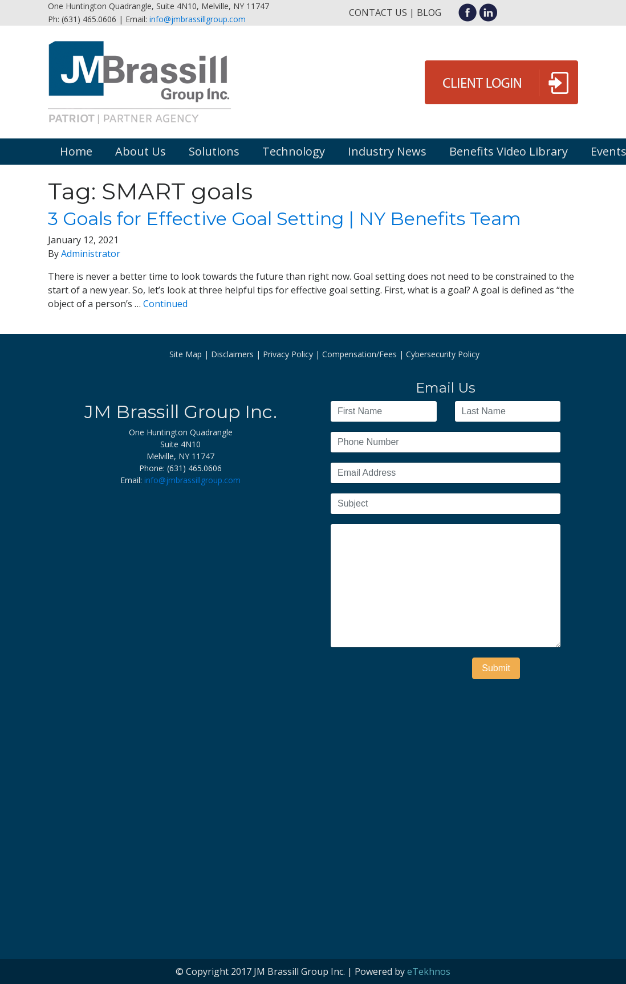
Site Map (185, 354)
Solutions (214, 151)
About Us (140, 151)
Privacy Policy (288, 354)
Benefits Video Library (508, 151)
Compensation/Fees (359, 354)
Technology (293, 151)
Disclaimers (232, 354)
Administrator (90, 253)
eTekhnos (428, 971)
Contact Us (378, 12)
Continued (165, 303)
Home (76, 151)
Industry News (387, 151)
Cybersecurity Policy (442, 354)
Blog (429, 12)
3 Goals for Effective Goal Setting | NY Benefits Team (284, 218)
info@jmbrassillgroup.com (197, 19)
